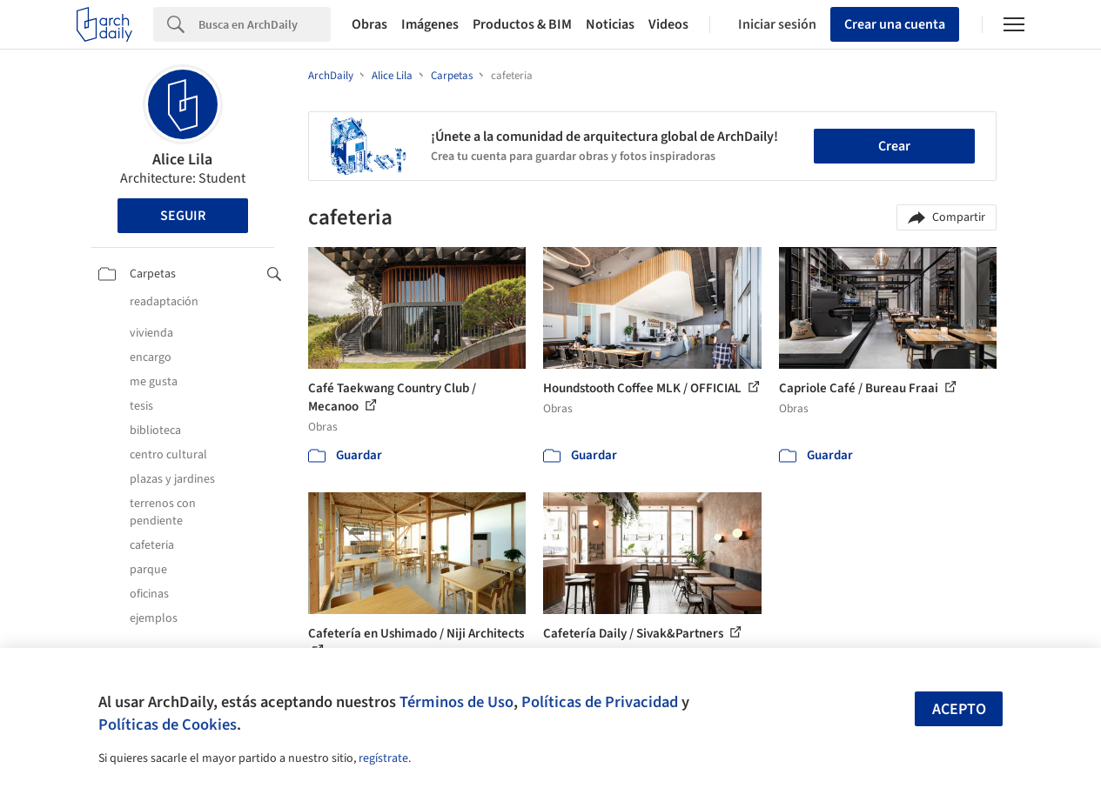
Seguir (182, 215)
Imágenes (430, 24)
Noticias (610, 24)
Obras (369, 24)
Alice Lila (182, 159)
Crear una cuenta (894, 24)
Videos (668, 24)
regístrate (383, 758)
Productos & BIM (522, 24)
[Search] (264, 24)
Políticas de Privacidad (599, 702)
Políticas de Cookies (167, 724)
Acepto (959, 709)
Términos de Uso (456, 702)
